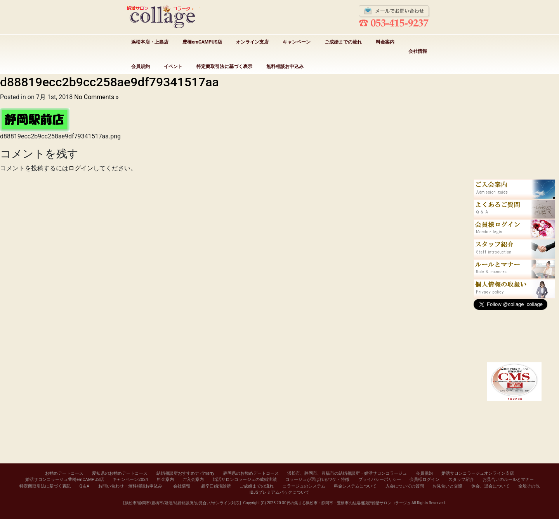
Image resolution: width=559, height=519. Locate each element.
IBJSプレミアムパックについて (279, 492)
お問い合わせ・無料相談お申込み (130, 486)
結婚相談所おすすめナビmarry (185, 473)
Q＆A (84, 486)
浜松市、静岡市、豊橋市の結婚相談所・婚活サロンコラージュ (347, 473)
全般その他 (529, 486)
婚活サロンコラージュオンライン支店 (477, 473)
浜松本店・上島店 (149, 42)
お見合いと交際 (447, 486)
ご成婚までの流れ (343, 42)
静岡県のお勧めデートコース (251, 473)
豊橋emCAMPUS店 (202, 42)
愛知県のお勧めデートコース (120, 473)
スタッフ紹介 (461, 479)
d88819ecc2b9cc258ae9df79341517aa (109, 82)
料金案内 (385, 42)
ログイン (80, 168)
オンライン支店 (252, 42)
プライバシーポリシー (379, 479)
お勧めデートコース (64, 473)
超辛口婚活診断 (216, 486)
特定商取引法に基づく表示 (224, 66)
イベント (173, 66)
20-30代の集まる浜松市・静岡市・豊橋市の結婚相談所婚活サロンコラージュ (343, 503)
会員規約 (140, 66)
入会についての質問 (404, 486)
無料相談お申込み (285, 66)
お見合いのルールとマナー (508, 479)
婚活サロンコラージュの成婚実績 (245, 479)
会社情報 (417, 51)
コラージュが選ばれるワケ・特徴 (317, 479)
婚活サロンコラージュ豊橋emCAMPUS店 (64, 479)
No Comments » (96, 97)
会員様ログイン (424, 479)
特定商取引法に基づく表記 (45, 486)
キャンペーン (297, 42)
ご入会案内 (193, 479)
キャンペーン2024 (130, 479)
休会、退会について (490, 486)
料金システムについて (355, 486)
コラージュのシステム (304, 486)
